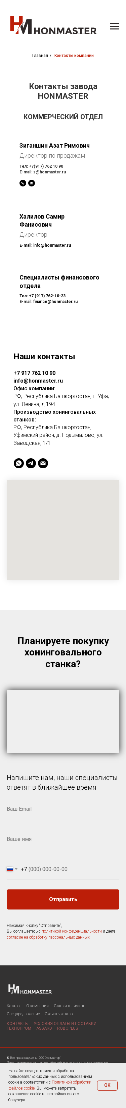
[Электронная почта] (43, 463)
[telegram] (31, 463)
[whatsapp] (19, 463)
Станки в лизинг (69, 1006)
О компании (37, 1006)
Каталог (14, 1006)
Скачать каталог (59, 1014)
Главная (40, 55)
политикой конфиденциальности (72, 931)
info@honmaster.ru (52, 245)
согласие (15, 937)
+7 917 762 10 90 (34, 373)
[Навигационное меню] (114, 26)
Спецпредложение (23, 1014)
